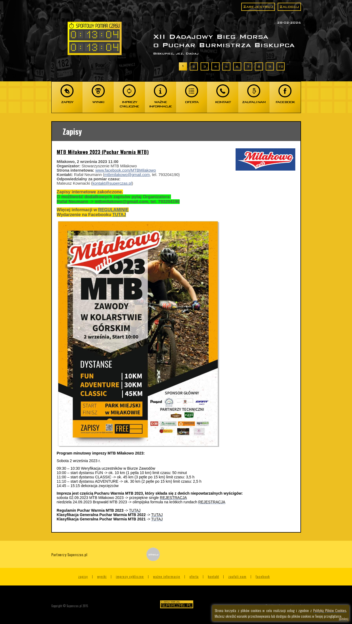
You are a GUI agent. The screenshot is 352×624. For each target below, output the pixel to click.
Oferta (194, 576)
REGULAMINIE (113, 209)
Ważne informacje (166, 576)
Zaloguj (289, 6)
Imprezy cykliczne (130, 576)
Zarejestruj (258, 6)
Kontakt (213, 576)
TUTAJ (119, 214)
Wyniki (102, 576)
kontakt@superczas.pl (112, 183)
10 (280, 66)
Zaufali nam (237, 576)
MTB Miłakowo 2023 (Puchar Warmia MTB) (103, 151)
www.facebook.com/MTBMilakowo (125, 170)
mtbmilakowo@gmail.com (127, 174)
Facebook (263, 576)
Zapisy (83, 576)
